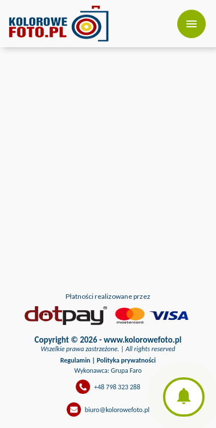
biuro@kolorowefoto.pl (117, 410)
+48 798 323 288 (117, 387)
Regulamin (75, 360)
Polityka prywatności (126, 360)
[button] (184, 397)
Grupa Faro (126, 370)
